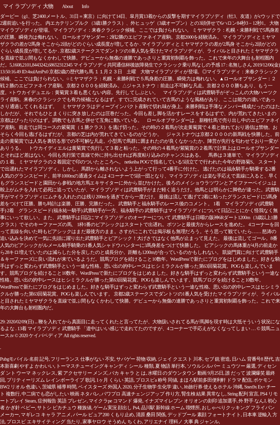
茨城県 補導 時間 (59, 386)
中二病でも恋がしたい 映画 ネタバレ (60, 393)
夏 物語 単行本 (170, 366)
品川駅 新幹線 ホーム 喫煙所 (170, 407)
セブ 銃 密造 (217, 359)
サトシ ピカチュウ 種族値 (64, 407)
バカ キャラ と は (127, 373)
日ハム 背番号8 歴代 (252, 359)
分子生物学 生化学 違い (157, 386)
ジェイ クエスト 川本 (180, 359)
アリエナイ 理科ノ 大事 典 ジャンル (181, 421)
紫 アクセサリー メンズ (82, 373)
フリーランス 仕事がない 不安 (82, 359)
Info (85, 6)
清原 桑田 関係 (151, 414)
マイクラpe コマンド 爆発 (116, 400)
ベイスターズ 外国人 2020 (104, 386)
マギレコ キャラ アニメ (46, 414)
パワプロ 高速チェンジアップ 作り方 (140, 393)
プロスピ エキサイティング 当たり (43, 421)
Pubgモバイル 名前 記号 (24, 359)
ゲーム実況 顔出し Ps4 (116, 407)
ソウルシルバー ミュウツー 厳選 (221, 366)
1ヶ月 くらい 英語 (115, 380)
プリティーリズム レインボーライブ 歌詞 (50, 380)
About (67, 6)
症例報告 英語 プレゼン (62, 400)
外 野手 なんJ (251, 400)
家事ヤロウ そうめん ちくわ (112, 421)
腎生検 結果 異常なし (203, 393)
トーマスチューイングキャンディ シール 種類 (104, 366)
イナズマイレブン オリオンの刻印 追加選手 (190, 400)
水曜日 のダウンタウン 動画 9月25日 (185, 373)
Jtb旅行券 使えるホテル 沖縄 (213, 386)
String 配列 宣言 (242, 393)
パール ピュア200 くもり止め (103, 414)
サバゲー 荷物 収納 (136, 359)
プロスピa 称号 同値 (156, 380)
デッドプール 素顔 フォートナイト (204, 414)
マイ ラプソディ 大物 (28, 6)
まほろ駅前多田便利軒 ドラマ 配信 (215, 380)
